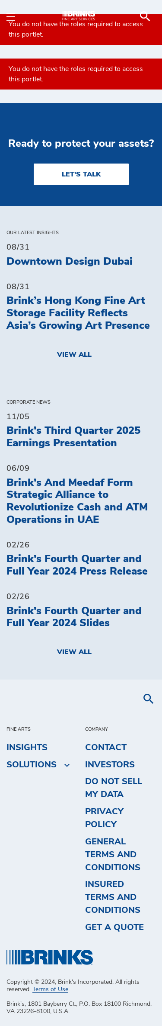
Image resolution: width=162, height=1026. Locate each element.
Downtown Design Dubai (69, 261)
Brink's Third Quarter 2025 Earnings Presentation (73, 437)
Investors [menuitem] (110, 764)
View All (74, 354)
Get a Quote (114, 927)
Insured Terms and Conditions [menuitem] (112, 897)
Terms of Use (50, 989)
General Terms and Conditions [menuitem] (112, 854)
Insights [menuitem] (27, 747)
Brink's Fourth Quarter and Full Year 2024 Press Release (77, 565)
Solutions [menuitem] (31, 764)
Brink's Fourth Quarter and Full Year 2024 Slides (74, 617)
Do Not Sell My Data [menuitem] (113, 788)
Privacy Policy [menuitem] (104, 818)
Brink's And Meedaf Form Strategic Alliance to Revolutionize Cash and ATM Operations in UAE (77, 501)
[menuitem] (145, 16)
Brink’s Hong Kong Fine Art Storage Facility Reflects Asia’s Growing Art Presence (78, 313)
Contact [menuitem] (106, 747)
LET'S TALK (81, 174)
